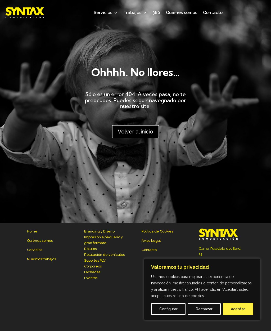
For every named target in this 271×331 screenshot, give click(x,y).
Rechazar (204, 309)
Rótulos (90, 249)
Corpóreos (93, 266)
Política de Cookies (157, 231)
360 (156, 12)
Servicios (103, 12)
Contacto (213, 12)
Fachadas (92, 272)
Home (32, 231)
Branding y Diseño (99, 231)
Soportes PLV (95, 260)
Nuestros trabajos (41, 259)
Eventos (90, 278)
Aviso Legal (151, 241)
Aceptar (238, 309)
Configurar (168, 309)
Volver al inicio (135, 131)
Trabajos (132, 12)
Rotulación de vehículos (104, 255)
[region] (202, 289)
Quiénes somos (181, 12)
